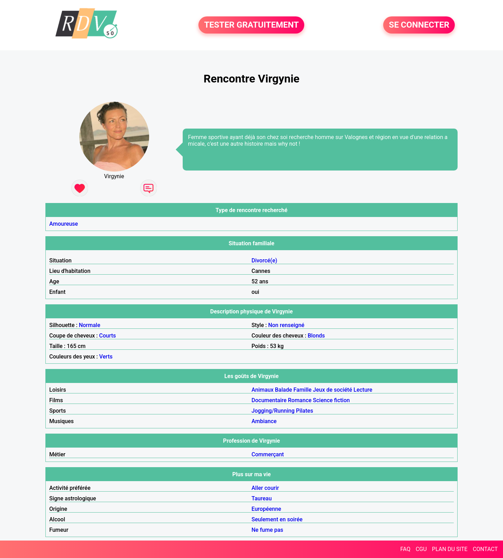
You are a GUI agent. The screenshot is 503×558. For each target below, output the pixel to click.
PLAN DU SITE (450, 549)
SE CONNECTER (419, 25)
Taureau (262, 498)
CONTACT (485, 549)
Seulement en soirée (277, 519)
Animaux (263, 389)
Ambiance (264, 421)
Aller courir (265, 488)
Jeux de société (332, 389)
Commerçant (268, 454)
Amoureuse (63, 223)
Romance (300, 400)
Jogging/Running (273, 410)
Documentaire (269, 400)
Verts (105, 356)
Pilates (304, 410)
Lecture (362, 389)
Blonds (316, 335)
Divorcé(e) (264, 260)
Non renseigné (286, 325)
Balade (283, 389)
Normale (89, 325)
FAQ (405, 549)
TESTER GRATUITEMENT (251, 25)
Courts (107, 335)
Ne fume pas (267, 530)
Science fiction (331, 400)
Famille (302, 389)
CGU (421, 549)
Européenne (266, 509)
